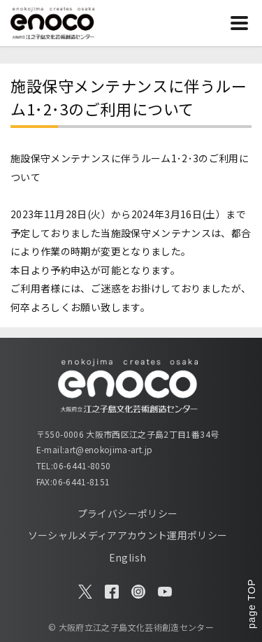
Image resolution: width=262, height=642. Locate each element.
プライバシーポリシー (128, 513)
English (127, 557)
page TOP (251, 603)
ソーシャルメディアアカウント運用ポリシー (128, 535)
